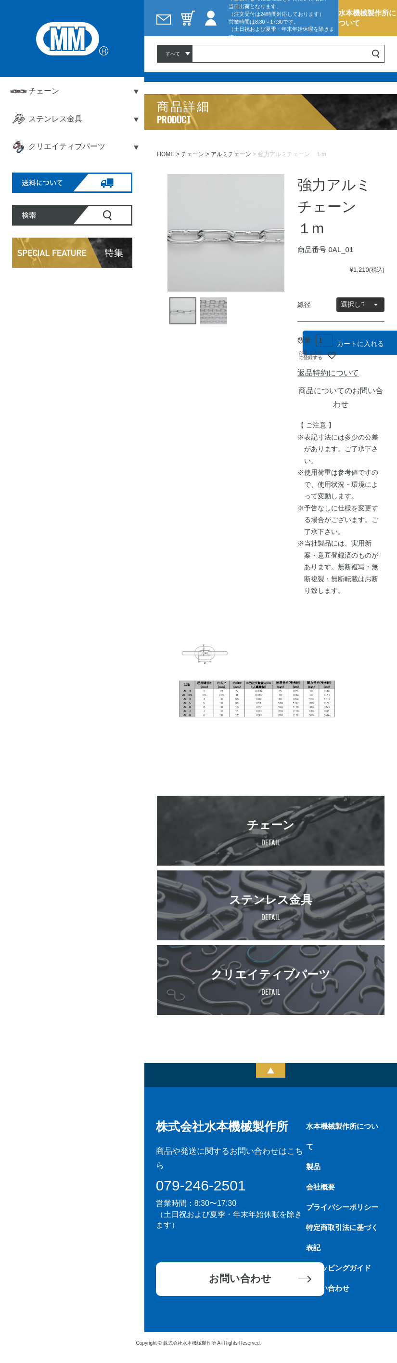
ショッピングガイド (338, 1268)
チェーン (192, 154)
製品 (313, 1167)
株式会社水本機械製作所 (222, 1126)
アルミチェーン (231, 154)
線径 (304, 304)
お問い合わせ (240, 1278)
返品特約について (328, 373)
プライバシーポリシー (342, 1207)
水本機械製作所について (367, 18)
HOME (165, 154)
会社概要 (320, 1187)
